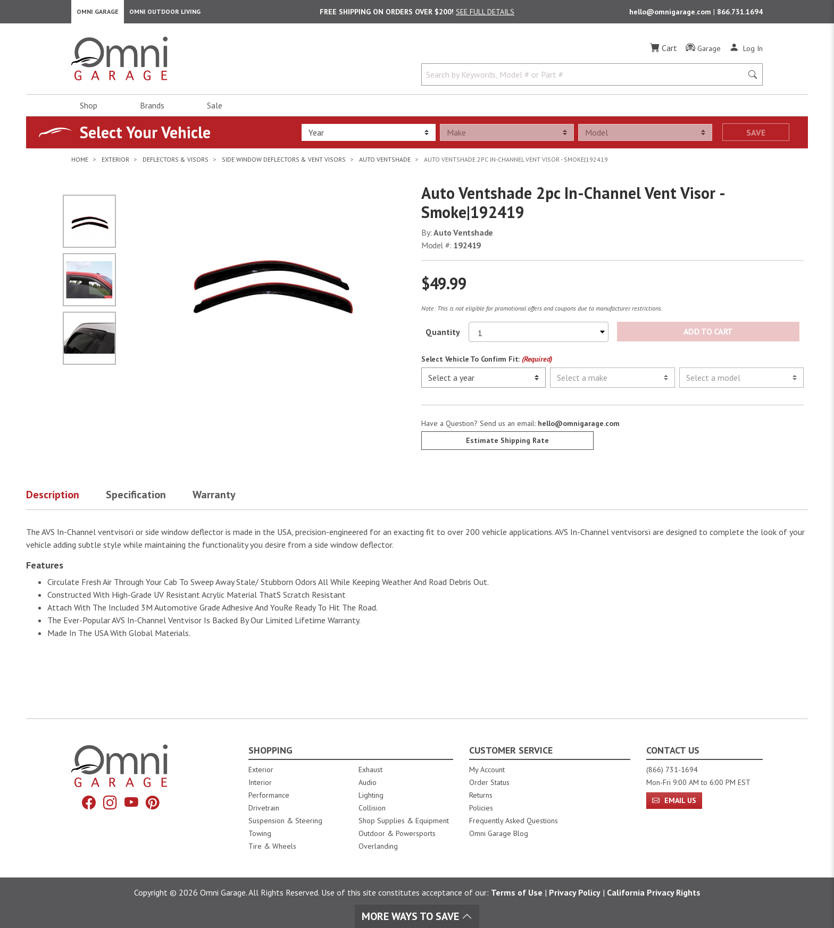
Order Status (489, 782)
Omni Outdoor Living (165, 14)
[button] (66, 501)
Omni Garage (98, 14)
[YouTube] (132, 803)
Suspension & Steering (285, 820)
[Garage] (703, 52)
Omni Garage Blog (498, 833)
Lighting (370, 795)
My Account (487, 769)
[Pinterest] (156, 803)
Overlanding (378, 846)
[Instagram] (109, 803)
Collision (372, 808)
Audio (367, 782)
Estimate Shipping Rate (507, 445)
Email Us (674, 800)
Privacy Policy (575, 892)
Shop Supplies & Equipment (403, 820)
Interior (260, 782)
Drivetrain (263, 808)
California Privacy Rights (653, 892)
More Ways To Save (417, 916)
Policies (481, 808)
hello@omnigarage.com (671, 14)
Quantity (443, 336)
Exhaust (370, 769)
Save (755, 136)
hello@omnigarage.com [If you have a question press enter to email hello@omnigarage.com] (579, 428)
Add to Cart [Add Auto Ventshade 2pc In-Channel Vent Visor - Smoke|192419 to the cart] (708, 336)
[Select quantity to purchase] (538, 336)
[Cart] (663, 52)
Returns (481, 795)
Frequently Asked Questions (513, 820)
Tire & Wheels (272, 846)
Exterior (260, 769)
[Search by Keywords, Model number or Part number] (585, 78)
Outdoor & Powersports (397, 833)
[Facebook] (86, 803)
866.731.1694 (740, 14)
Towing (259, 833)
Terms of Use (517, 892)
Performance (268, 795)
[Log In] (746, 52)
